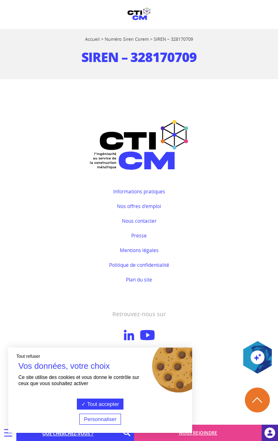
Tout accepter (100, 404)
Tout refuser (28, 356)
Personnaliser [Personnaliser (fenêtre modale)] (100, 419)
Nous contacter (139, 220)
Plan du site (139, 279)
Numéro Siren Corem (127, 39)
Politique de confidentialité (139, 264)
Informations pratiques (139, 191)
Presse (139, 235)
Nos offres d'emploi (139, 206)
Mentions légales (139, 250)
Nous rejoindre (198, 433)
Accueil (92, 39)
